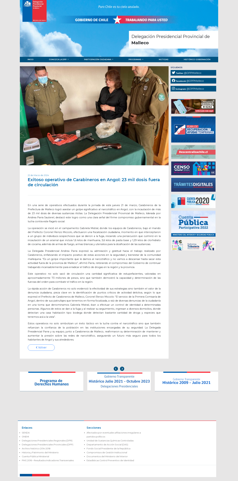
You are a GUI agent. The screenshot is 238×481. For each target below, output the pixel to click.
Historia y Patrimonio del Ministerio (40, 452)
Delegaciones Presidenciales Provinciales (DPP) (47, 444)
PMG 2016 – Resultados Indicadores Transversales (48, 460)
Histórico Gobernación (197, 59)
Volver (41, 347)
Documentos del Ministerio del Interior (107, 456)
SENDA (26, 432)
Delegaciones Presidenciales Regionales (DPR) (47, 440)
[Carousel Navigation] (119, 369)
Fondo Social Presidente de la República (108, 448)
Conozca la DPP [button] (58, 59)
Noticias (163, 59)
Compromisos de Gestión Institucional (107, 452)
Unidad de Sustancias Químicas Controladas (110, 440)
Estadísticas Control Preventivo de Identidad (110, 460)
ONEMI (25, 436)
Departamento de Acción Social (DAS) (107, 444)
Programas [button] (135, 59)
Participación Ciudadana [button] (98, 59)
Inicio (31, 59)
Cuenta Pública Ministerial (35, 456)
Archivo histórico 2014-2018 (36, 448)
